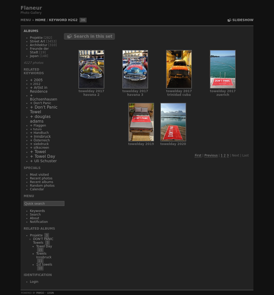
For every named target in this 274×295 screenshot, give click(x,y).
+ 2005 (36, 80)
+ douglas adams (40, 119)
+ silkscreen (39, 147)
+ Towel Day (42, 156)
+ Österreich (40, 140)
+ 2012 (35, 84)
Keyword (58, 20)
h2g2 (73, 20)
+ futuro (36, 129)
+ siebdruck (39, 144)
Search (35, 214)
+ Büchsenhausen (43, 97)
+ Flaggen (38, 125)
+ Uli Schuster (43, 161)
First (198, 155)
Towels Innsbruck (44, 255)
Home (40, 20)
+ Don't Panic (40, 103)
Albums (31, 31)
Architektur (38, 45)
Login (34, 282)
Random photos (42, 185)
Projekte (36, 38)
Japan (34, 56)
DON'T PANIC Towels (43, 240)
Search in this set (93, 36)
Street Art (37, 41)
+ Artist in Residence (38, 89)
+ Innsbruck (40, 137)
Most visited (39, 175)
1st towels (44, 264)
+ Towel (38, 151)
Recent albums (41, 182)
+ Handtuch (39, 133)
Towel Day (44, 246)
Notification (39, 222)
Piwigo (40, 292)
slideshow (242, 20)
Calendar (37, 189)
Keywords (37, 211)
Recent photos (41, 178)
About (34, 218)
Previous (211, 155)
